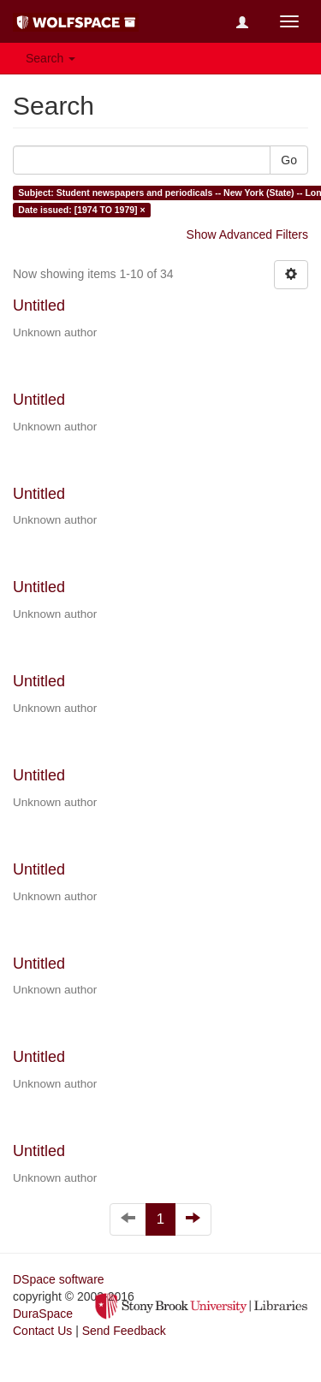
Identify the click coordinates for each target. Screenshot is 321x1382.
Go (289, 160)
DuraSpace (43, 1313)
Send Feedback (124, 1331)
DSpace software (58, 1279)
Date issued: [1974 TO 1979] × (81, 210)
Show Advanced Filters (247, 234)
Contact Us (42, 1331)
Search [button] (50, 58)
